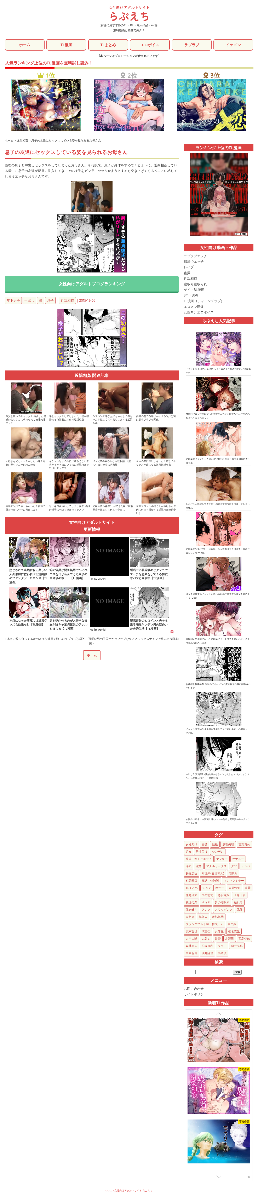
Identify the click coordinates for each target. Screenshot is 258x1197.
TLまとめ (108, 44)
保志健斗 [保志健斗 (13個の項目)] (191, 910)
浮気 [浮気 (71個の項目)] (188, 866)
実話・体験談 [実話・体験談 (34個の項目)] (210, 881)
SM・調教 (191, 295)
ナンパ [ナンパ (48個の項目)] (245, 866)
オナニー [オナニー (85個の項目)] (238, 859)
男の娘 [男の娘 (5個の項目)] (232, 924)
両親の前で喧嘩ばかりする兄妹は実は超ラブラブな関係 (156, 418)
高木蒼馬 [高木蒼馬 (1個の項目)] (191, 953)
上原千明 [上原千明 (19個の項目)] (240, 895)
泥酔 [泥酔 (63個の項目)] (199, 866)
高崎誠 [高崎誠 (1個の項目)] (222, 953)
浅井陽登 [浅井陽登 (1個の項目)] (207, 953)
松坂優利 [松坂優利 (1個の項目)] (207, 946)
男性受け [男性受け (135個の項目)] (201, 852)
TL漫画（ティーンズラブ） (204, 301)
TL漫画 (66, 44)
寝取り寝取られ (195, 284)
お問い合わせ (194, 989)
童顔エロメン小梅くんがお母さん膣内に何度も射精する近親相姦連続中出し (156, 510)
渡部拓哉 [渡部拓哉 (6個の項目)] (218, 917)
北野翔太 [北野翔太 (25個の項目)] (191, 895)
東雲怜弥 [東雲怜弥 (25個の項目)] (234, 888)
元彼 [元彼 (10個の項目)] (240, 910)
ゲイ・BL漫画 (194, 290)
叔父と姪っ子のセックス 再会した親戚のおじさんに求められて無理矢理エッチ (26, 420)
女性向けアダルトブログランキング (92, 284)
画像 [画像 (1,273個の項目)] (204, 844)
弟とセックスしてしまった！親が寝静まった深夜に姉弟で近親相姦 (69, 418)
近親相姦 (67, 301)
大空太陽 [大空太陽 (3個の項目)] (191, 939)
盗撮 (187, 273)
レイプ (189, 267)
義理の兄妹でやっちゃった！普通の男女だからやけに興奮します (25, 508)
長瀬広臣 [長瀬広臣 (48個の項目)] (191, 873)
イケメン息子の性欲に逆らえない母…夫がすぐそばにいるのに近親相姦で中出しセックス (69, 465)
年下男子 (13, 301)
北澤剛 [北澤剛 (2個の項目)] (229, 939)
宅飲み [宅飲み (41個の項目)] (233, 873)
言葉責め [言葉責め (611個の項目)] (244, 844)
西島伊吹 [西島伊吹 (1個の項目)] (244, 939)
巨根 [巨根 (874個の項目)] (215, 844)
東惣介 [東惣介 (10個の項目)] (190, 917)
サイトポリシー (195, 994)
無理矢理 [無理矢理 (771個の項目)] (228, 844)
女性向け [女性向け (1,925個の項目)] (191, 844)
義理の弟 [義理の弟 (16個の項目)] (191, 902)
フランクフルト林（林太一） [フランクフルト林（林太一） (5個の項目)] (204, 924)
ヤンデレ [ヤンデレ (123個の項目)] (218, 852)
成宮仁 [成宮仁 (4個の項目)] (206, 931)
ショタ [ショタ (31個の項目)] (206, 888)
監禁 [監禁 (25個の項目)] (248, 888)
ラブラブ (191, 44)
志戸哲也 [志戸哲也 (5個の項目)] (191, 931)
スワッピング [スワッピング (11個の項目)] (223, 910)
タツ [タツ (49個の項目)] (234, 866)
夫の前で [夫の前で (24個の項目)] (207, 895)
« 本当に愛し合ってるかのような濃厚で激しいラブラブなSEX (45, 639)
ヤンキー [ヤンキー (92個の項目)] (222, 859)
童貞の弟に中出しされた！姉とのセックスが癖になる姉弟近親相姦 (156, 463)
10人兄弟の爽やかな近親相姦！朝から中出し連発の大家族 (112, 463)
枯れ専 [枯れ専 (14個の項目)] (238, 902)
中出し (29, 301)
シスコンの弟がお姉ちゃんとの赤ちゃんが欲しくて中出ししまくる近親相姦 (112, 420)
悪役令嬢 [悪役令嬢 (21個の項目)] (223, 895)
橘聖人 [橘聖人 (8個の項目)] (203, 917)
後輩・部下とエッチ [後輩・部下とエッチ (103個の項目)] (199, 859)
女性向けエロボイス (199, 312)
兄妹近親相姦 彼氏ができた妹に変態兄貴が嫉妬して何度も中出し (113, 508)
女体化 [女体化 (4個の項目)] (219, 931)
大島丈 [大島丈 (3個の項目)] (206, 939)
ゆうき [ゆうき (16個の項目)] (206, 902)
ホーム (24, 44)
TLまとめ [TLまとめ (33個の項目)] (192, 888)
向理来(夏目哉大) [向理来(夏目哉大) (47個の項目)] (213, 873)
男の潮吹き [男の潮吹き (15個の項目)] (222, 902)
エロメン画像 (194, 307)
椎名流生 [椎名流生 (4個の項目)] (234, 931)
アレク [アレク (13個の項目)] (206, 910)
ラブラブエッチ (195, 256)
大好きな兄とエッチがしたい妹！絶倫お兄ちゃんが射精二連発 (25, 463)
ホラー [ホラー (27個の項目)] (219, 888)
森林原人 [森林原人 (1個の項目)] (191, 946)
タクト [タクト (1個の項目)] (222, 946)
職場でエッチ (194, 262)
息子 (50, 301)
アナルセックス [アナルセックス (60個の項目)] (216, 866)
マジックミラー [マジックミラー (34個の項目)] (234, 881)
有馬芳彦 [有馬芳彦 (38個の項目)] (191, 881)
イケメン (233, 44)
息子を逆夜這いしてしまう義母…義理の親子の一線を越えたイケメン (69, 508)
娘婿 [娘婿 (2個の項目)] (218, 939)
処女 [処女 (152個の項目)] (188, 852)
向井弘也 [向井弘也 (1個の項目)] (237, 946)
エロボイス (150, 44)
